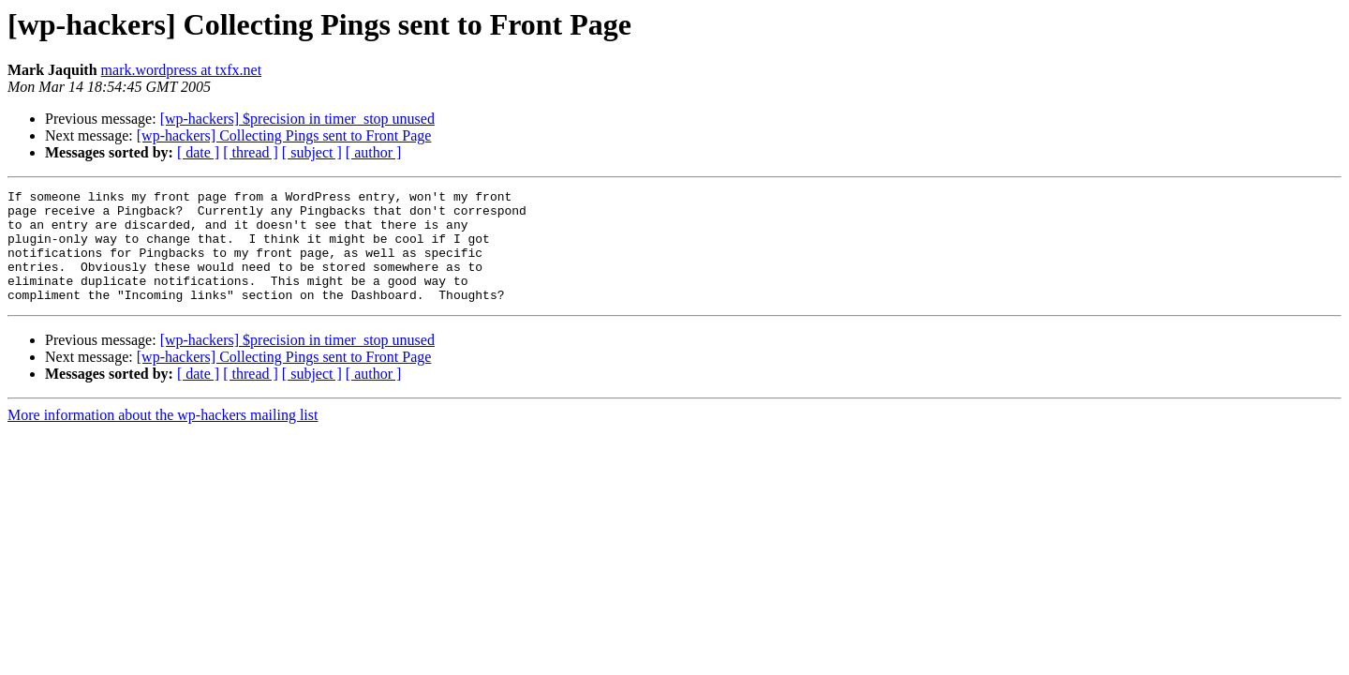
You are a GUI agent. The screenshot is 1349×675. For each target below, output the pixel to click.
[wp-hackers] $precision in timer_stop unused (297, 119)
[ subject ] (312, 152)
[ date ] (198, 152)
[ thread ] (250, 152)
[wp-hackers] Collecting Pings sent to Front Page (284, 135)
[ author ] (374, 152)
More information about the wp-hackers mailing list (162, 437)
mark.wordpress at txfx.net (181, 70)
